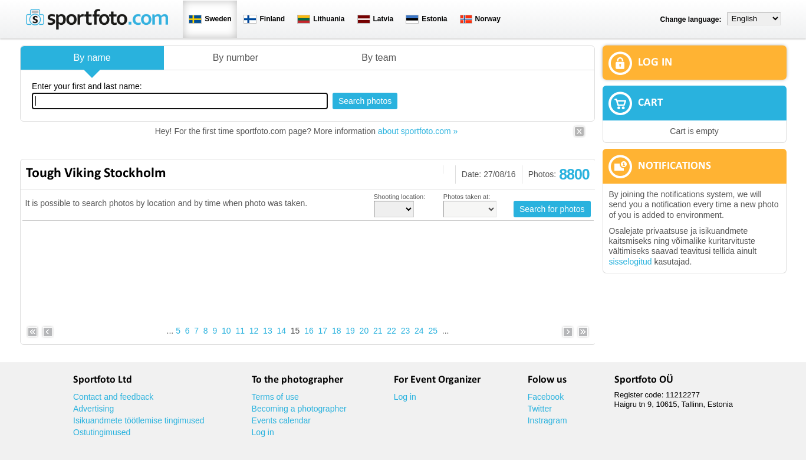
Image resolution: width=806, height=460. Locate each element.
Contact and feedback (113, 397)
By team (378, 58)
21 (378, 330)
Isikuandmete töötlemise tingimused (139, 420)
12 (254, 330)
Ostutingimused (101, 432)
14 (281, 330)
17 (323, 330)
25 (432, 330)
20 (364, 330)
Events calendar (281, 420)
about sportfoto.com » (418, 131)
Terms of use (275, 397)
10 (226, 330)
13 (267, 330)
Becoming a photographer (299, 408)
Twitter (540, 408)
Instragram (547, 420)
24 (419, 330)
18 (336, 330)
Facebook (546, 397)
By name (92, 58)
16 (309, 330)
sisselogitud (630, 261)
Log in (263, 432)
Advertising (93, 408)
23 (405, 330)
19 (350, 330)
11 (240, 330)
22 (391, 330)
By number (235, 58)
